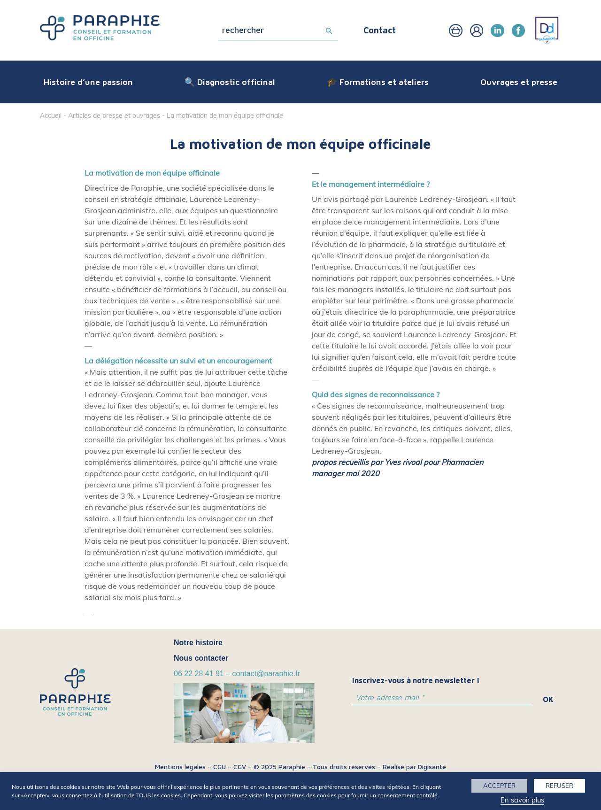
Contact (379, 30)
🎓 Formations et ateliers (378, 82)
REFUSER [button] (559, 785)
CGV (239, 767)
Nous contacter (201, 658)
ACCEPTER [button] (499, 785)
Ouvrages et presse (518, 82)
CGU (219, 767)
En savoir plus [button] (522, 799)
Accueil (51, 115)
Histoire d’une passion (88, 82)
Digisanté (432, 767)
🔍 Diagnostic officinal (230, 82)
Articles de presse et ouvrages (114, 115)
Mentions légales (180, 767)
